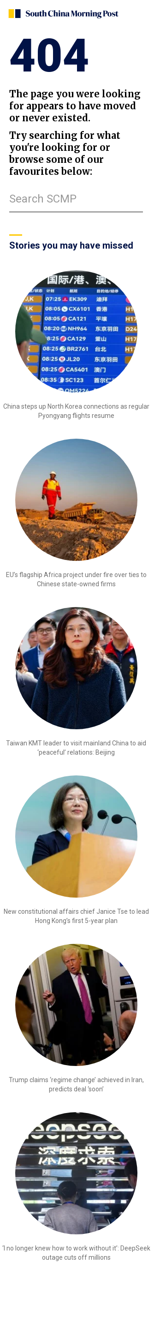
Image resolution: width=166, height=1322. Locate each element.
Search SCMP (43, 198)
